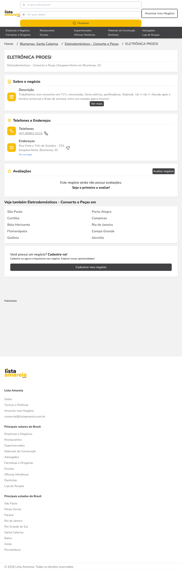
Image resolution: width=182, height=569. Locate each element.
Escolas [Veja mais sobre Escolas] (44, 35)
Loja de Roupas (14, 486)
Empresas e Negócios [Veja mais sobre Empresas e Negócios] (18, 30)
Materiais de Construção (20, 451)
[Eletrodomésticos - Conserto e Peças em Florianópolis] (17, 231)
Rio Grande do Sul (16, 527)
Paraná (8, 515)
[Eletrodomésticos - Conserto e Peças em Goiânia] (13, 238)
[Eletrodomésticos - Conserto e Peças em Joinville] (98, 238)
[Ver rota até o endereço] (44, 150)
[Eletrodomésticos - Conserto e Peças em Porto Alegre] (101, 211)
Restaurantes (13, 440)
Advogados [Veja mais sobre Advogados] (148, 30)
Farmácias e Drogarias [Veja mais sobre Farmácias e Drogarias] (18, 35)
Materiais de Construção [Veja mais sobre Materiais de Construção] (121, 30)
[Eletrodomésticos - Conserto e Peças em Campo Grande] (103, 231)
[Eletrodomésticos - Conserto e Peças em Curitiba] (13, 218)
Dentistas (10, 480)
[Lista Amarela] (12, 13)
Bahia (8, 538)
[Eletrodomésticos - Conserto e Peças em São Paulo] (14, 211)
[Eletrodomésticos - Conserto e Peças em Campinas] (99, 218)
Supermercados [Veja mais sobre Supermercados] (83, 30)
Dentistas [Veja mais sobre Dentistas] (113, 35)
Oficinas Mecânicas (16, 474)
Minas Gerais (12, 509)
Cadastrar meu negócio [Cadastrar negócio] (91, 267)
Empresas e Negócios (18, 434)
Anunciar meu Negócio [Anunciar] (19, 411)
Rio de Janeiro (13, 521)
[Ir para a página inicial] (8, 44)
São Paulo (10, 503)
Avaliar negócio (163, 171)
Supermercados (14, 446)
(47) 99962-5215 (33, 133)
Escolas (9, 469)
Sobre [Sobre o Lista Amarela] (8, 399)
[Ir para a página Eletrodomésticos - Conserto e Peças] (92, 43)
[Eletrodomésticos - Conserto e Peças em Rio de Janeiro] (102, 224)
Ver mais (97, 104)
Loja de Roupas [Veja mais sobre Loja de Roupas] (151, 35)
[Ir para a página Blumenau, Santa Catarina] (39, 43)
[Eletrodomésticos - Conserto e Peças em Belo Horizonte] (18, 224)
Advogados (11, 457)
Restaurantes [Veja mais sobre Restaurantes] (47, 30)
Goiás (8, 544)
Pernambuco (12, 550)
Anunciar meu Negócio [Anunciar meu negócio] (159, 13)
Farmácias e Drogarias (18, 463)
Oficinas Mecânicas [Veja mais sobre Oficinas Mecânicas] (84, 35)
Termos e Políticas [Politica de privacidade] (16, 405)
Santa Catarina (13, 532)
